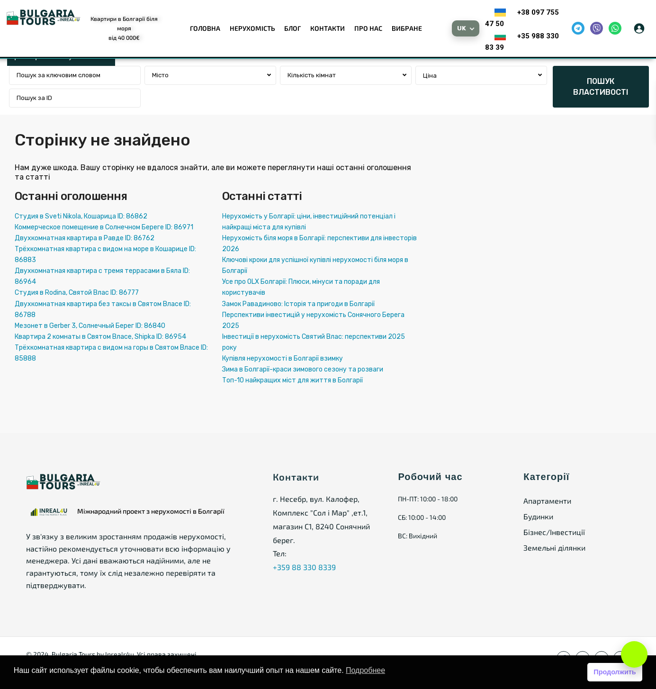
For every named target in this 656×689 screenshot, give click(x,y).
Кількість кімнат (312, 75)
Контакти (327, 28)
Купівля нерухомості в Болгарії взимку (282, 358)
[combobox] (210, 75)
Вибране (407, 28)
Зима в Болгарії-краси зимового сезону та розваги (302, 369)
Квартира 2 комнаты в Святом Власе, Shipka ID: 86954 (100, 337)
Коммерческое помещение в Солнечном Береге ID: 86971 (104, 227)
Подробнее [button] (365, 670)
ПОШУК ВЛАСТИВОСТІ (600, 87)
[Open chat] (634, 654)
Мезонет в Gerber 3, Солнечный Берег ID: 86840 (90, 326)
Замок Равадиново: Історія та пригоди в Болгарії (298, 304)
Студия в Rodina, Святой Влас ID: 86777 (77, 293)
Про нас (368, 28)
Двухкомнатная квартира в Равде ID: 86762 (84, 238)
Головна (205, 28)
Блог (292, 28)
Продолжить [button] (614, 672)
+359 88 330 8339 (304, 566)
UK (462, 28)
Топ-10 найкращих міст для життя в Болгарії (292, 380)
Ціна (430, 75)
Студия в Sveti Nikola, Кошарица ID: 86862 (81, 216)
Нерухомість (252, 28)
